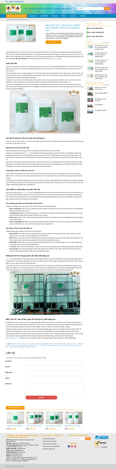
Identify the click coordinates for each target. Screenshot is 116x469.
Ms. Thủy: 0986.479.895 (94, 36)
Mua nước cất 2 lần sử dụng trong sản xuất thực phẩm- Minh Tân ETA (54, 426)
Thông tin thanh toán (49, 449)
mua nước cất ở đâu (54, 345)
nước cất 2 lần (30, 343)
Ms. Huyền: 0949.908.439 (95, 32)
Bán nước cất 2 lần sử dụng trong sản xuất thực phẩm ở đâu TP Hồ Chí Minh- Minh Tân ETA (35, 426)
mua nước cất (43, 345)
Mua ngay (53, 42)
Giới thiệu (44, 16)
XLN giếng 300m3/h (100, 110)
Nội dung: (8, 383)
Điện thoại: (9, 372)
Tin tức (73, 16)
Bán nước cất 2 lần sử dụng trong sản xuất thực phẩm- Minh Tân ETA (73, 426)
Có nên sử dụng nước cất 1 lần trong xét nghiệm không (101, 62)
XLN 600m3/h (99, 104)
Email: (7, 378)
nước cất (55, 58)
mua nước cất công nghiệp (16, 347)
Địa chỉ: (8, 366)
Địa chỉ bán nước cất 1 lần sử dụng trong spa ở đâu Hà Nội (101, 76)
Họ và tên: (8, 361)
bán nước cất (61, 343)
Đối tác (64, 16)
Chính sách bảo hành (49, 438)
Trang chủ (33, 16)
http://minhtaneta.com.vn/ (13, 338)
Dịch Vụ (55, 16)
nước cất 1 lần (21, 343)
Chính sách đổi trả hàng (50, 444)
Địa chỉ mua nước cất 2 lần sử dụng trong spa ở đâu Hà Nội (101, 69)
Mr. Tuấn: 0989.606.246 (94, 28)
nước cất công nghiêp (41, 343)
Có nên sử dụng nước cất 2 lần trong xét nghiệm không (101, 54)
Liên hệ (82, 16)
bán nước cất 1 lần (71, 343)
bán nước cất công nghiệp (19, 345)
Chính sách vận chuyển (49, 441)
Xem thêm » (106, 42)
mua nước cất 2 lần (66, 345)
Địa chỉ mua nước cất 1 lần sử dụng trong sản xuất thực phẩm (101, 47)
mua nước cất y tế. (30, 347)
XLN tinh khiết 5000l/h (101, 93)
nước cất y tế (52, 343)
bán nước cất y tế (33, 345)
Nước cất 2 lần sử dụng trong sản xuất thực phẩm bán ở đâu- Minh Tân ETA (15, 426)
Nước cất (8, 259)
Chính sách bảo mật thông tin (51, 446)
